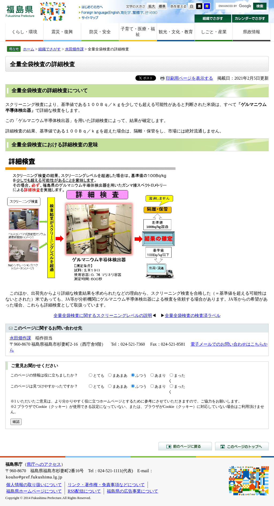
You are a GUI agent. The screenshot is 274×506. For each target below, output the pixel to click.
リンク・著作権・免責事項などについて (106, 484)
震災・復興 (62, 31)
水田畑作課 (74, 49)
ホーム (28, 49)
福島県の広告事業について (132, 491)
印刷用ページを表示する (189, 78)
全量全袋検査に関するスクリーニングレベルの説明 (103, 315)
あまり (160, 375)
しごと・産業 (214, 31)
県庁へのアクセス (44, 464)
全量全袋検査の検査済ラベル (192, 315)
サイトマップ (118, 17)
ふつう (141, 375)
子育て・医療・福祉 (138, 32)
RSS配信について (84, 491)
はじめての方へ (118, 7)
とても (98, 375)
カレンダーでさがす (250, 18)
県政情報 (251, 31)
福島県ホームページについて (34, 491)
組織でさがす (213, 18)
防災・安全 (100, 31)
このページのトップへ (242, 446)
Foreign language (118, 12)
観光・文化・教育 (176, 31)
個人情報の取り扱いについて (34, 484)
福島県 (20, 11)
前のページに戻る (185, 446)
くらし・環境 (24, 31)
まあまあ (119, 375)
